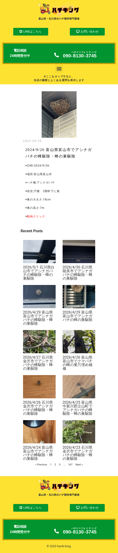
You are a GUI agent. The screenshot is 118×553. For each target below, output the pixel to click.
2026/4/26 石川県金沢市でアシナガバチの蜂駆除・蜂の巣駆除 (38, 408)
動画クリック (36, 216)
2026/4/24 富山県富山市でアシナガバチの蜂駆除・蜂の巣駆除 (38, 453)
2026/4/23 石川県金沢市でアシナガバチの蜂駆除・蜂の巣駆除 (77, 453)
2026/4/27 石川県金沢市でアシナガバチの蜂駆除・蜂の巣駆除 (38, 363)
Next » (79, 464)
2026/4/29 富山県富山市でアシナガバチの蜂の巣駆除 (77, 316)
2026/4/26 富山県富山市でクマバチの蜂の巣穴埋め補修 (77, 363)
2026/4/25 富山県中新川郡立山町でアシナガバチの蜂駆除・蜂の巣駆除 (77, 408)
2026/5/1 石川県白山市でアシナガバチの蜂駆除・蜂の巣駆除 (38, 273)
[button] (59, 68)
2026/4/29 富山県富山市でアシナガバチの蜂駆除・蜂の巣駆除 (38, 318)
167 (70, 464)
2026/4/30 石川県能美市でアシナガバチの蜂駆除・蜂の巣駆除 (77, 273)
